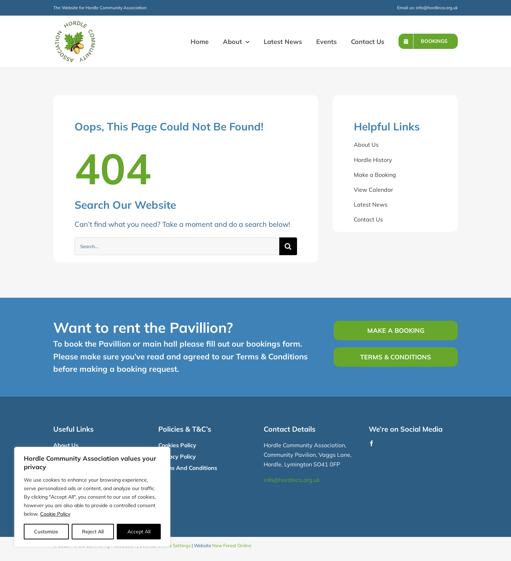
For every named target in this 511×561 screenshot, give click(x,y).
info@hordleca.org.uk (437, 7)
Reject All (93, 531)
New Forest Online (231, 545)
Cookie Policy (55, 514)
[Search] (288, 246)
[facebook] (371, 443)
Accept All (138, 531)
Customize (46, 531)
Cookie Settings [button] (174, 545)
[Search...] (177, 246)
